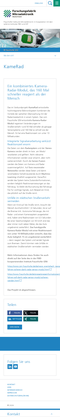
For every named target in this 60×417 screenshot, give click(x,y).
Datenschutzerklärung (18, 396)
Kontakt (11, 384)
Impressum (12, 393)
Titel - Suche (50, 3)
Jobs (9, 387)
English (39, 3)
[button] (14, 312)
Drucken (14, 327)
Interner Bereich (14, 390)
